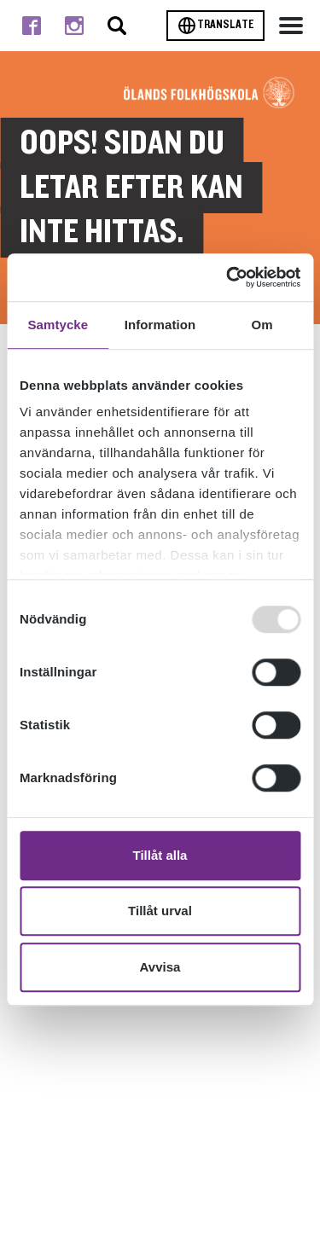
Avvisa (160, 967)
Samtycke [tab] (57, 324)
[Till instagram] (74, 25)
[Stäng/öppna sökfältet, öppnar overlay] (116, 25)
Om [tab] (262, 324)
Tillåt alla (160, 855)
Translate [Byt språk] (215, 25)
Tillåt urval (160, 910)
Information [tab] (160, 324)
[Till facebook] (31, 25)
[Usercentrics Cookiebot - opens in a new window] (227, 277)
